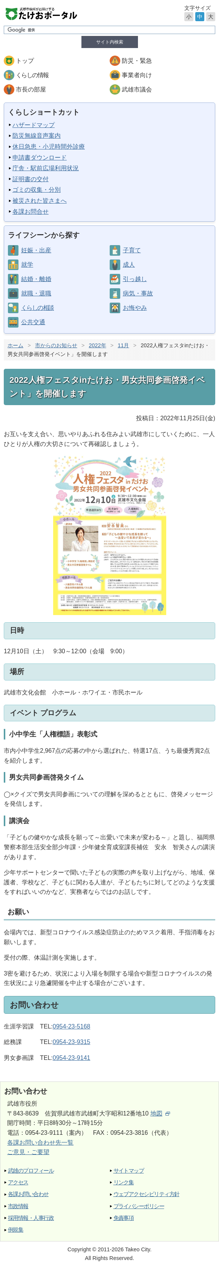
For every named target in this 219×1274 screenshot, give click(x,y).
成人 (129, 264)
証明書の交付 (30, 179)
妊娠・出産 (36, 250)
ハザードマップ (33, 125)
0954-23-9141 (71, 1058)
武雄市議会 (137, 89)
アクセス (18, 1182)
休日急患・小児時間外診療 (48, 146)
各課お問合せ (30, 211)
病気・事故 (138, 293)
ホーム (15, 345)
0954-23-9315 (71, 1042)
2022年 (97, 345)
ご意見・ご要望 (28, 1152)
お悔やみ (135, 308)
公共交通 (33, 322)
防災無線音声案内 (36, 135)
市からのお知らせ (56, 345)
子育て (132, 250)
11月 (123, 345)
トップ (25, 60)
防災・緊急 (137, 60)
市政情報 (18, 1206)
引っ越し (135, 279)
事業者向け (137, 75)
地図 (160, 1113)
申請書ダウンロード (39, 157)
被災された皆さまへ (39, 200)
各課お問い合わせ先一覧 (40, 1142)
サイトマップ (128, 1170)
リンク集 (123, 1182)
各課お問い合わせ (28, 1194)
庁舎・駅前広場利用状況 (45, 168)
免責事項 (123, 1218)
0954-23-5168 (71, 1026)
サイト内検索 (109, 42)
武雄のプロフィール (31, 1170)
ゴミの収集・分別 (36, 189)
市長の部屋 (31, 89)
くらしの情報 (32, 75)
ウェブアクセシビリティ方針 (146, 1194)
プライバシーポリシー (138, 1206)
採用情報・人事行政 (31, 1218)
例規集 (15, 1229)
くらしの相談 (37, 308)
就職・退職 (36, 293)
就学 (27, 264)
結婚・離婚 (36, 279)
